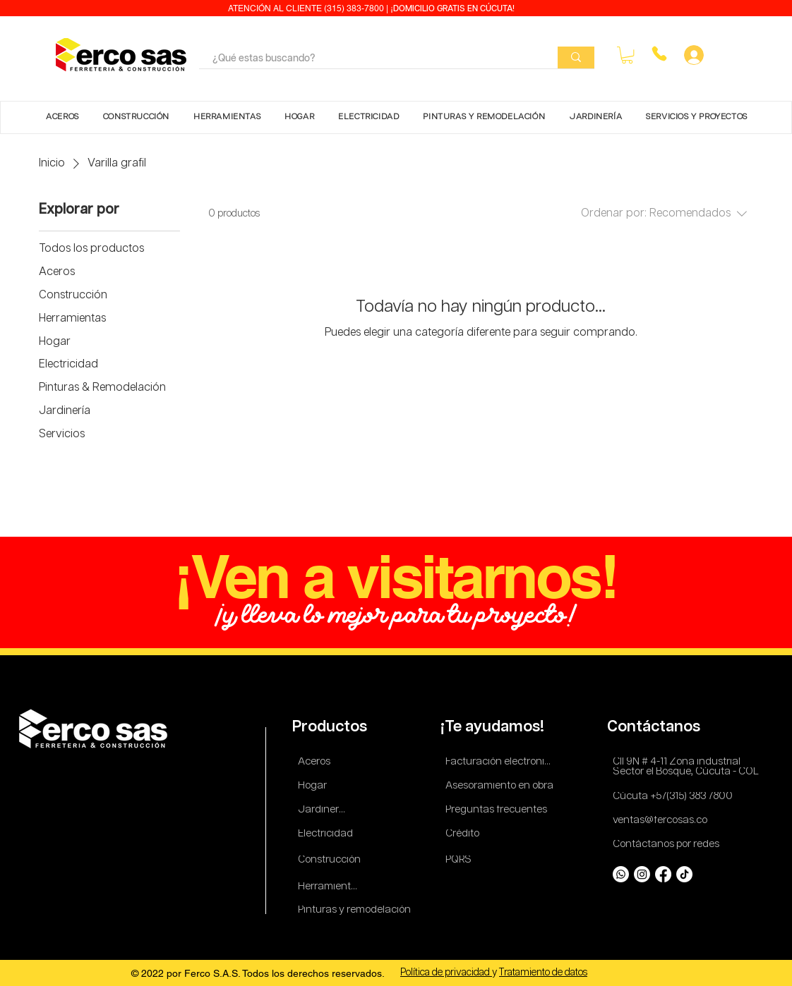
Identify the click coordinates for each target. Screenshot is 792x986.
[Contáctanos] (656, 727)
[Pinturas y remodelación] (355, 910)
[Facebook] (663, 874)
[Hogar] (316, 786)
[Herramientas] (330, 886)
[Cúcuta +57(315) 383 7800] (676, 796)
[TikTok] (684, 874)
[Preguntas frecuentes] (496, 810)
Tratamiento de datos (543, 973)
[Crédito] (464, 834)
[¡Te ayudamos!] (494, 727)
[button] (627, 55)
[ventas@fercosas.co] (664, 820)
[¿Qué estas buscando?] (368, 59)
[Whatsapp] (621, 874)
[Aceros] (316, 762)
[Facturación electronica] (501, 762)
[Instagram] (642, 874)
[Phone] (659, 53)
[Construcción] (330, 860)
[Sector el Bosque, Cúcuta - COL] (688, 772)
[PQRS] (460, 860)
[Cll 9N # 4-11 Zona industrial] (685, 762)
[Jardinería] (322, 810)
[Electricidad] (328, 834)
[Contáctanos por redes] (668, 844)
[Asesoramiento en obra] (501, 786)
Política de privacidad (446, 973)
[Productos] (331, 727)
